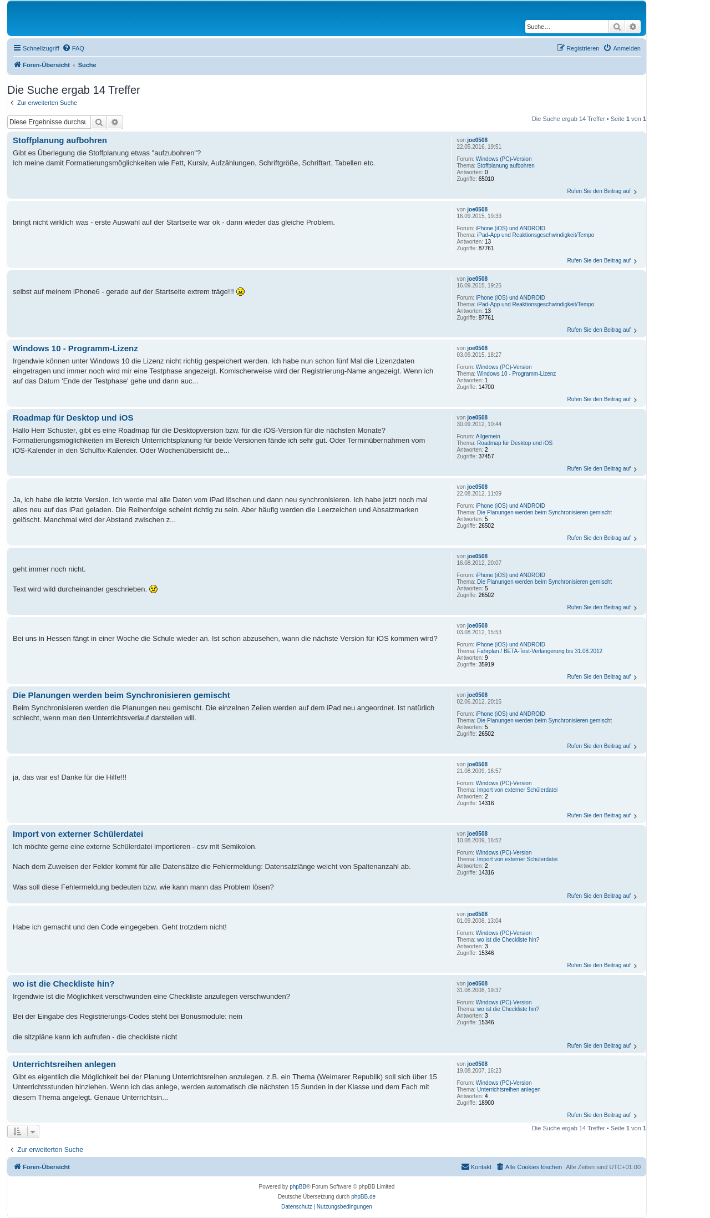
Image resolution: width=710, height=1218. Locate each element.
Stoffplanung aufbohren (506, 166)
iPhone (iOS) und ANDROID (510, 228)
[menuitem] (73, 48)
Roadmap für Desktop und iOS (514, 443)
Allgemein (488, 436)
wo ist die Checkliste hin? (508, 940)
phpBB (298, 1187)
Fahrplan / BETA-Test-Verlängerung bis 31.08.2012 (539, 651)
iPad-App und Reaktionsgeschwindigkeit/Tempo (535, 235)
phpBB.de (363, 1197)
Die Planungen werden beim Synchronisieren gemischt (544, 512)
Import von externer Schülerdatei (517, 790)
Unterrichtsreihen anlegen (509, 1089)
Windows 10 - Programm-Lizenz (516, 374)
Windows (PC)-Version (504, 159)
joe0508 (477, 140)
